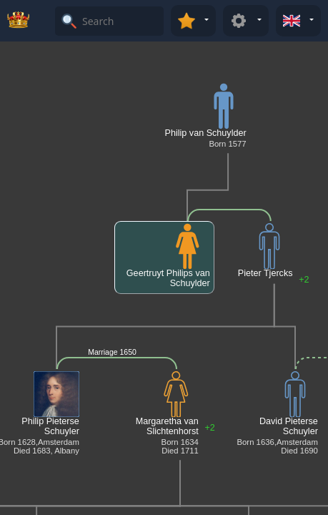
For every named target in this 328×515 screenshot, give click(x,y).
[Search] (121, 21)
